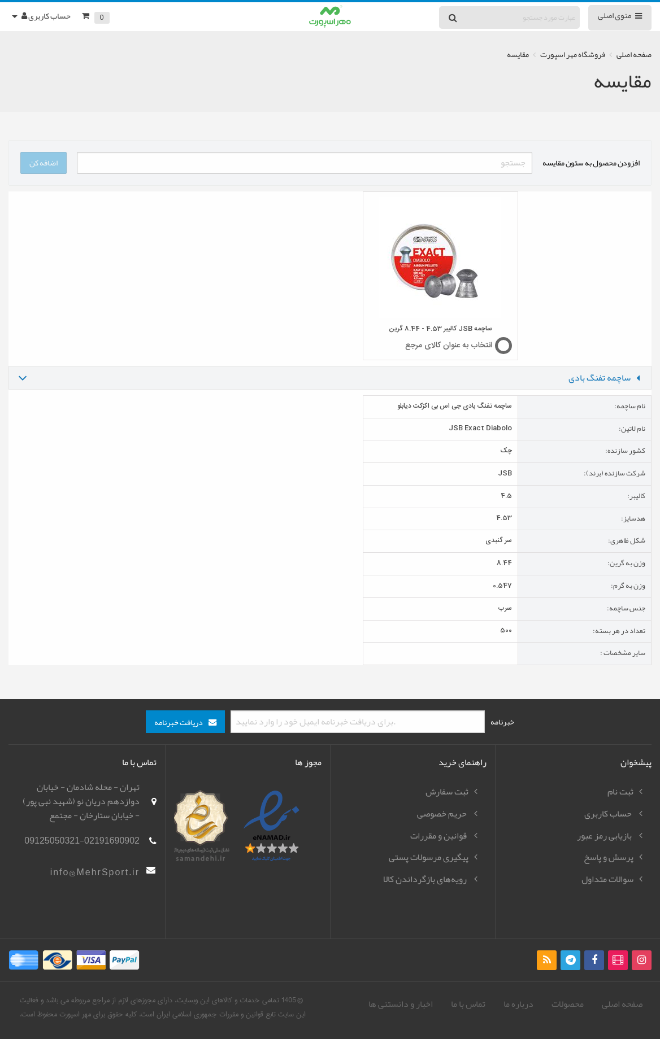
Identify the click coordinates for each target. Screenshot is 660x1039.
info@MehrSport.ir (95, 872)
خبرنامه (502, 722)
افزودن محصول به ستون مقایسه (591, 163)
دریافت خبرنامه (178, 722)
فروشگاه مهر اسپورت (572, 54)
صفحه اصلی (634, 54)
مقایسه (518, 54)
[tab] (330, 378)
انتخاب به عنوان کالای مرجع (448, 345)
